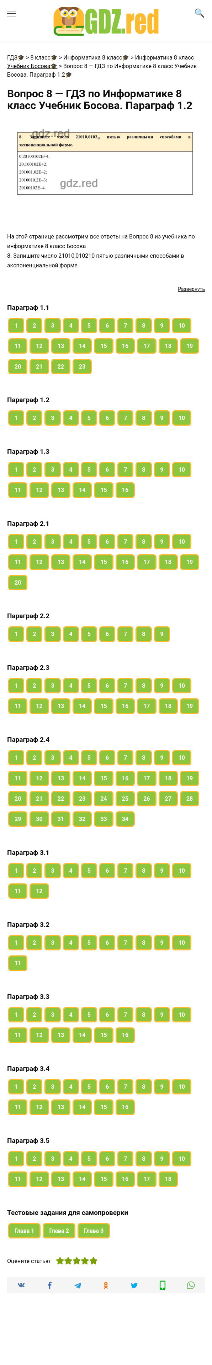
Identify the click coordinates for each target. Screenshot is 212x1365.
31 (61, 819)
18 (168, 346)
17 (146, 346)
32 (82, 819)
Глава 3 (94, 1230)
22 (61, 366)
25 (125, 798)
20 (18, 366)
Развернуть (191, 289)
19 (189, 346)
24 (103, 798)
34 (125, 819)
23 (82, 366)
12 (39, 346)
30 (39, 819)
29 (18, 819)
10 (182, 325)
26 (146, 798)
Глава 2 (59, 1230)
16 (125, 346)
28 (189, 798)
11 (18, 346)
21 (39, 366)
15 (103, 346)
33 (103, 819)
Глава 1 (24, 1230)
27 (168, 798)
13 (61, 346)
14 (82, 346)
